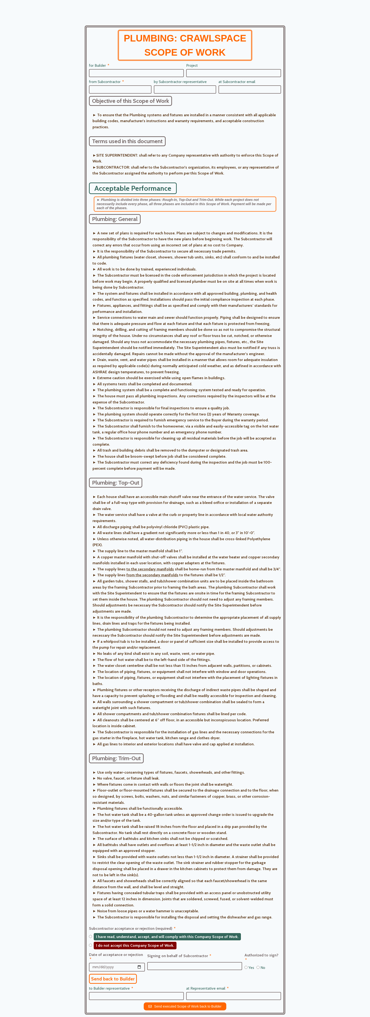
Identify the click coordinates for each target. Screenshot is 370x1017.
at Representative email (206, 988)
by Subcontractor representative (180, 81)
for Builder (98, 65)
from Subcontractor (105, 81)
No (263, 967)
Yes (251, 967)
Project (192, 65)
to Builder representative (110, 988)
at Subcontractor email (237, 81)
